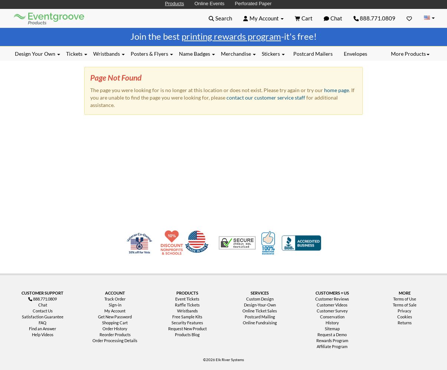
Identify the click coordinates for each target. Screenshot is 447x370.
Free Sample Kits (187, 316)
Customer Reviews (332, 298)
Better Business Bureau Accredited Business (301, 243)
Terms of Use (404, 298)
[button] (220, 18)
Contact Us (43, 310)
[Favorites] (409, 18)
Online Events (210, 3)
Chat (42, 304)
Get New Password (115, 316)
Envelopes (355, 54)
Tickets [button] (76, 54)
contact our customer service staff (265, 97)
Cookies (404, 316)
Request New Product (187, 328)
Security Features (187, 322)
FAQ (42, 322)
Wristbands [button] (109, 54)
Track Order (114, 298)
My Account (114, 310)
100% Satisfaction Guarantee (269, 243)
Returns (405, 322)
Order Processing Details (114, 340)
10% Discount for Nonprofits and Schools (173, 243)
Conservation (332, 316)
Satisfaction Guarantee (42, 316)
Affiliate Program (332, 346)
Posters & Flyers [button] (152, 54)
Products (174, 3)
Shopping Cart (115, 322)
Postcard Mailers (313, 54)
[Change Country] (429, 18)
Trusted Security (237, 243)
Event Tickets (187, 298)
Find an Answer (42, 328)
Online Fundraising (260, 322)
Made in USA (198, 243)
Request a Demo (332, 334)
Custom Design (260, 298)
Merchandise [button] (238, 54)
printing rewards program (231, 36)
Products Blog (187, 334)
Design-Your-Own (260, 304)
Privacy (404, 310)
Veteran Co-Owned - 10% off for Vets (141, 247)
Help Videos (42, 334)
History (332, 322)
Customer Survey (332, 310)
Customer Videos (332, 304)
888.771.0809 (374, 18)
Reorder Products (115, 334)
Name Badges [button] (197, 54)
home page (336, 90)
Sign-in (115, 304)
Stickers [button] (273, 54)
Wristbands (187, 310)
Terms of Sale (405, 304)
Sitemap (332, 328)
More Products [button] (410, 54)
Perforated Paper (253, 3)
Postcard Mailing (260, 316)
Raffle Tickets (187, 304)
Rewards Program (332, 340)
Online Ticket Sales (259, 310)
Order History (114, 328)
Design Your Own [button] (37, 54)
